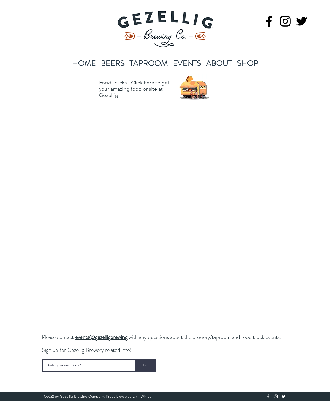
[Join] (145, 365)
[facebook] (269, 21)
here (149, 83)
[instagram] (285, 21)
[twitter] (301, 21)
